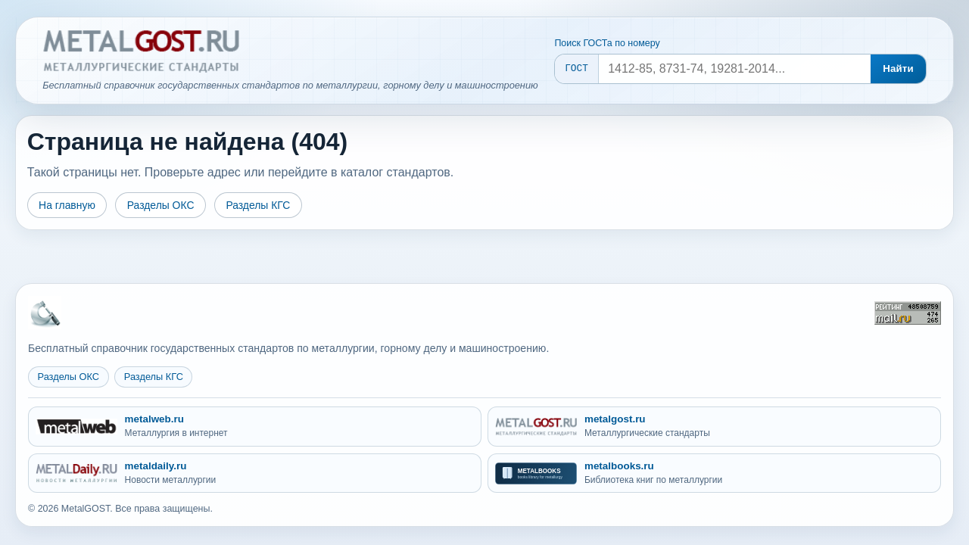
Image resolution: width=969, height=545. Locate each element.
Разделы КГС (258, 205)
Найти (898, 68)
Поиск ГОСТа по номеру (606, 43)
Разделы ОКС (161, 205)
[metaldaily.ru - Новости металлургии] (254, 473)
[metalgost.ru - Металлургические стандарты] (714, 426)
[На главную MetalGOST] (44, 312)
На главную (67, 205)
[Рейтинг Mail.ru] (907, 313)
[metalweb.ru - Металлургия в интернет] (254, 426)
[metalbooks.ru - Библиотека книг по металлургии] (714, 473)
